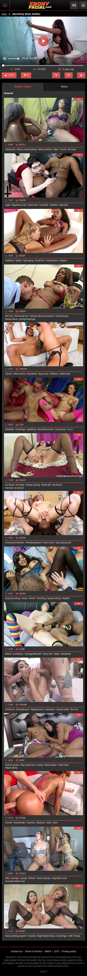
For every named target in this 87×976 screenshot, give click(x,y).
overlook (44, 205)
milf (70, 936)
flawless (41, 822)
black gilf (46, 485)
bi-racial (72, 149)
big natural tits (28, 765)
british (32, 598)
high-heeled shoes (46, 936)
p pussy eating (13, 598)
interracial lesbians (15, 542)
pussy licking (54, 598)
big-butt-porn (38, 709)
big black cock (60, 878)
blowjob (64, 205)
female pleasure (34, 542)
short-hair (33, 205)
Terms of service (33, 951)
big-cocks (43, 374)
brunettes (32, 374)
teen (49, 822)
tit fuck (9, 316)
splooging (28, 260)
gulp (8, 205)
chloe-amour (20, 374)
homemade (19, 822)
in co (70, 429)
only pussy (61, 429)
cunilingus (18, 654)
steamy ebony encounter (42, 316)
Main (4, 14)
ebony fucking (33, 485)
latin (56, 822)
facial (8, 374)
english (66, 598)
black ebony (12, 768)
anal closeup (62, 316)
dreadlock (66, 654)
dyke (57, 654)
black (8, 654)
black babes (51, 765)
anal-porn (50, 709)
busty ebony (12, 319)
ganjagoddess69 (33, 654)
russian (31, 936)
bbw (56, 149)
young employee (27, 319)
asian (24, 598)
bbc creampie (12, 878)
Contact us (16, 951)
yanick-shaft (63, 709)
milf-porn (10, 709)
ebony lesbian (45, 149)
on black (10, 485)
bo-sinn (74, 709)
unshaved (10, 149)
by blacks (57, 485)
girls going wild (64, 542)
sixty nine (48, 654)
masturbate (52, 260)
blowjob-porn (23, 709)
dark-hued (65, 374)
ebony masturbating (27, 149)
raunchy (31, 822)
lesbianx (10, 260)
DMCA (48, 951)
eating (40, 765)
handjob (10, 429)
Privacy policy (69, 951)
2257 (56, 951)
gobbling (32, 429)
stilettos (54, 205)
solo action (49, 542)
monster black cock (15, 881)
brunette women (46, 429)
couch (63, 149)
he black (20, 485)
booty (77, 936)
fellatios (54, 374)
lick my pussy (12, 765)
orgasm (63, 260)
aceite (9, 822)
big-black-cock (19, 205)
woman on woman (15, 488)
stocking (42, 598)
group (24, 878)
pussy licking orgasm (16, 936)
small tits (40, 260)
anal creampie (44, 878)
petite (19, 260)
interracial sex (21, 316)
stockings (20, 429)
